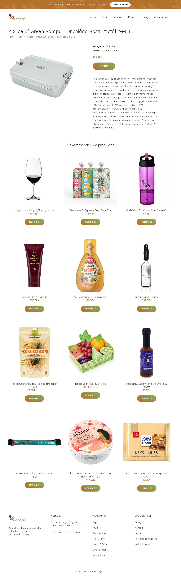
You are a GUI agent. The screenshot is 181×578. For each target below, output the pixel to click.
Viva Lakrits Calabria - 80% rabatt (34, 475)
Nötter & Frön (100, 545)
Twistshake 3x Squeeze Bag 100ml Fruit (91, 211)
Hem (11, 38)
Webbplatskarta (143, 545)
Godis (117, 18)
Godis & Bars (99, 534)
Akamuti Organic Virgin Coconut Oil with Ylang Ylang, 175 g (90, 477)
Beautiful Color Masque (34, 298)
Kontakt (139, 529)
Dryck (92, 18)
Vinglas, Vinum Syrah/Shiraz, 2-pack (34, 211)
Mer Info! (104, 67)
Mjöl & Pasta (99, 540)
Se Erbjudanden (120, 4)
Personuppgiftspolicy (146, 540)
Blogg (144, 18)
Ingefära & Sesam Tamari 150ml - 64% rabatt (146, 387)
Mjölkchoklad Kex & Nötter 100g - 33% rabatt (146, 477)
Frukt (105, 18)
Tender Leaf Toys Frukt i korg (90, 385)
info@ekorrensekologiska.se (66, 533)
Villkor (138, 534)
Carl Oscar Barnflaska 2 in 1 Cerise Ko (146, 211)
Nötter (131, 18)
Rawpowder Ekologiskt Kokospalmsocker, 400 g (34, 387)
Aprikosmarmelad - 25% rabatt (90, 298)
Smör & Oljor (99, 551)
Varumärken (161, 18)
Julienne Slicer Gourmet (146, 298)
